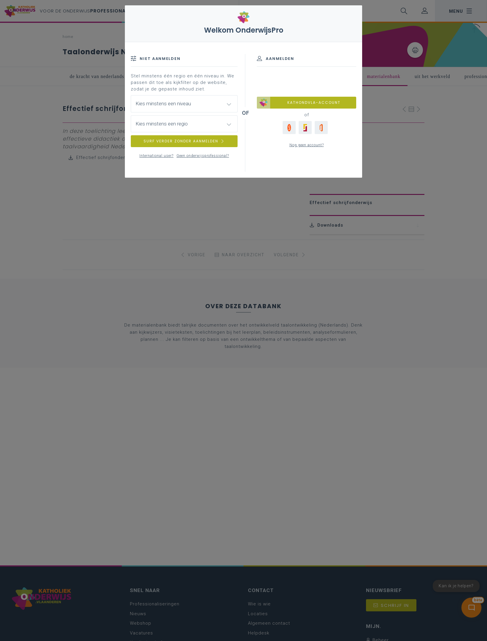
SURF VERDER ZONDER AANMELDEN (184, 141)
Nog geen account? (306, 145)
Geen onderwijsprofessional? (202, 156)
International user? (156, 156)
